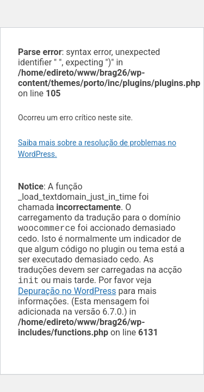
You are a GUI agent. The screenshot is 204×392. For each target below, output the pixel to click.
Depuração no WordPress (67, 293)
